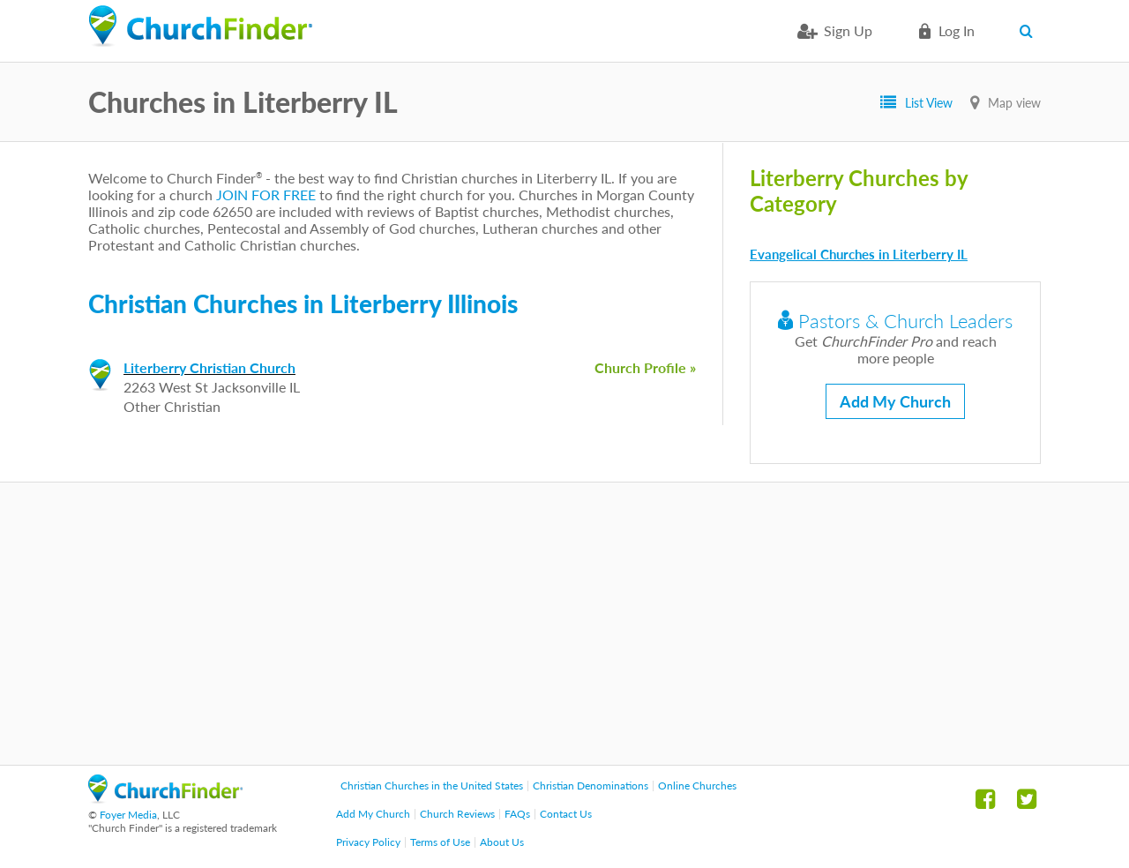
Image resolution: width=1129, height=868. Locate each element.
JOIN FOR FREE (266, 194)
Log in (956, 30)
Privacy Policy (368, 842)
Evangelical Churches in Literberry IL (859, 254)
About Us (502, 842)
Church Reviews (457, 813)
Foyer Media (128, 814)
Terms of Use (440, 842)
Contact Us (566, 813)
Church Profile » (645, 367)
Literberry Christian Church (209, 367)
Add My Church (895, 401)
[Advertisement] (564, 623)
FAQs (517, 813)
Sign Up (848, 30)
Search (1030, 31)
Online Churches (697, 785)
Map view (1014, 102)
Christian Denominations (590, 785)
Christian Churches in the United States (431, 785)
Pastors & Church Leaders (895, 321)
